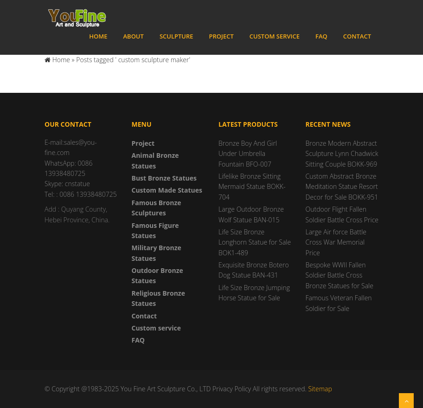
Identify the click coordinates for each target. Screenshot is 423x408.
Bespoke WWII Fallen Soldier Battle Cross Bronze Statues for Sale (339, 275)
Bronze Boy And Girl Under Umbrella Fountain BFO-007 (247, 153)
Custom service (275, 36)
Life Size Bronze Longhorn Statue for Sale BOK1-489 (254, 242)
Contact (357, 36)
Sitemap (320, 388)
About (133, 36)
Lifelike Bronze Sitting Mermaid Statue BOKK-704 (251, 186)
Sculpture (176, 36)
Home (98, 36)
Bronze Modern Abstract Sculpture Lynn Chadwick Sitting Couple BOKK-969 (342, 153)
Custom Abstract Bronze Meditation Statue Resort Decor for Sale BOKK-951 (342, 186)
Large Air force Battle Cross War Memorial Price (336, 242)
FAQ (321, 36)
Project (221, 36)
